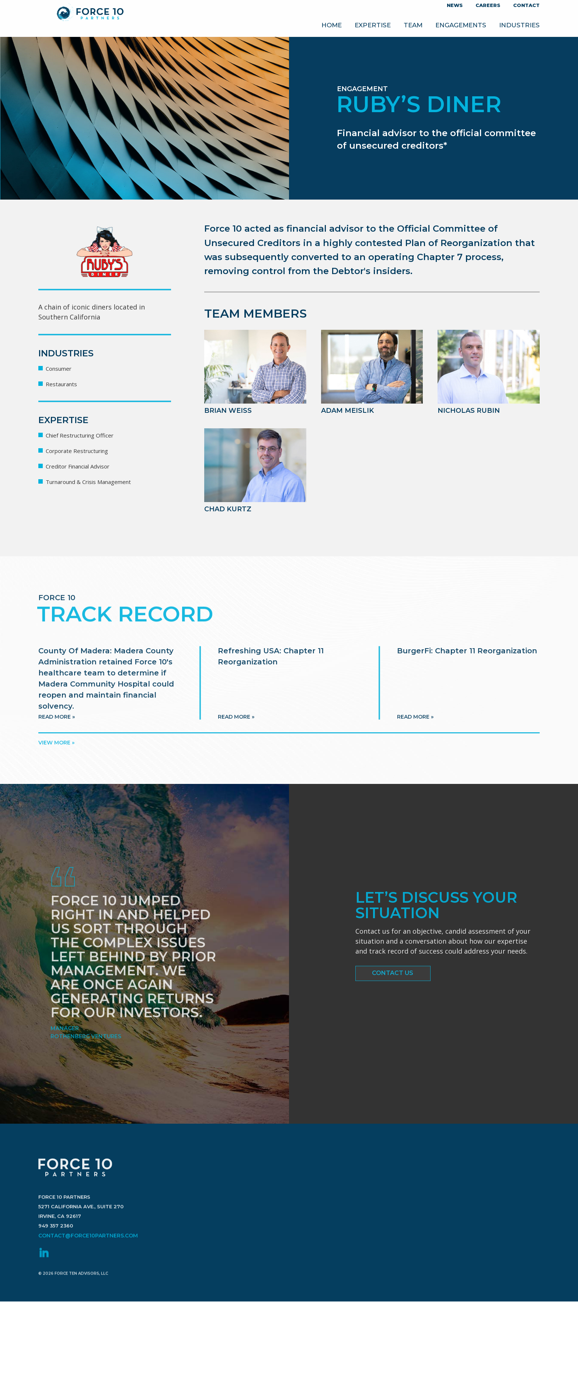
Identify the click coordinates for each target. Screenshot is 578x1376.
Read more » (56, 779)
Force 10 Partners (90, 18)
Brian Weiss (230, 410)
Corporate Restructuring (85, 450)
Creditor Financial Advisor (87, 465)
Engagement (365, 88)
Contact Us (392, 984)
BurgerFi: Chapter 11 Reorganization (467, 713)
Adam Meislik (350, 410)
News (455, 5)
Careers (488, 5)
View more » (56, 742)
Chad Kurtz (230, 508)
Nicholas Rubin (471, 410)
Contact (526, 5)
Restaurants (65, 383)
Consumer (62, 368)
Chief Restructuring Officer (88, 435)
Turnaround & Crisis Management (100, 481)
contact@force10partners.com (85, 1303)
